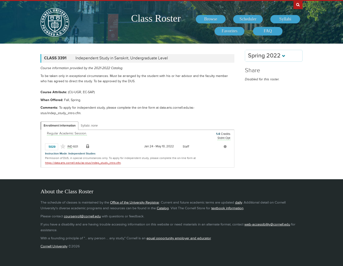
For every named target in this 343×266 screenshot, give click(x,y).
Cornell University (53, 246)
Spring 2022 (266, 55)
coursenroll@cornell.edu (82, 216)
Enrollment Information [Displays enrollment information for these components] (60, 126)
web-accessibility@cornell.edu (267, 224)
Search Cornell (298, 4)
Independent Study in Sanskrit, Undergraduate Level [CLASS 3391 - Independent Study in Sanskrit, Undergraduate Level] (122, 58)
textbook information (227, 208)
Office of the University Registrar (134, 202)
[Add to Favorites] (63, 146)
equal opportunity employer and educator (178, 238)
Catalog (163, 208)
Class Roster (156, 18)
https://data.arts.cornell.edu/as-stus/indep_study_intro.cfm (83, 163)
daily (238, 202)
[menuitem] (211, 19)
